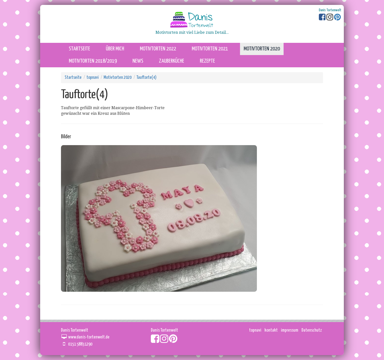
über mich (115, 49)
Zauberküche (171, 61)
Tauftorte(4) (146, 77)
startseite (79, 49)
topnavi (92, 77)
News (137, 61)
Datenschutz (311, 330)
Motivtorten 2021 (210, 49)
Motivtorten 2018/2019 (93, 61)
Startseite (73, 77)
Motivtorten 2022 (158, 49)
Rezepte (207, 61)
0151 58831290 (80, 344)
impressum (289, 330)
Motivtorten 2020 (262, 49)
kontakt (271, 330)
